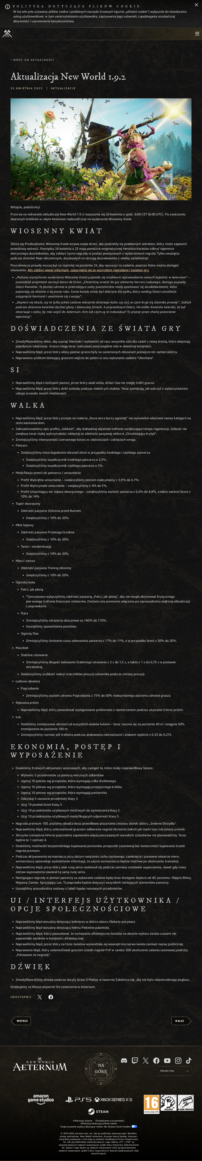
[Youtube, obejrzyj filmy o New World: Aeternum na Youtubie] (167, 1060)
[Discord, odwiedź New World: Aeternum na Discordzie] (124, 1060)
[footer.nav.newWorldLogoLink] (40, 1064)
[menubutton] (197, 34)
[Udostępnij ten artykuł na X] (40, 997)
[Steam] (99, 1112)
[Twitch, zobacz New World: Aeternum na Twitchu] (135, 1060)
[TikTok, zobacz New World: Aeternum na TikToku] (188, 1060)
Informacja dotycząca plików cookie (99, 1123)
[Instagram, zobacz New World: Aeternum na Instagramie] (178, 1060)
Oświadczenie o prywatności (109, 1120)
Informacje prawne (82, 1120)
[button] (101, 149)
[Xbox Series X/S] (113, 1100)
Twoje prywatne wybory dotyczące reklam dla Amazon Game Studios (98, 1126)
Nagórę (101, 1069)
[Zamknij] (196, 5)
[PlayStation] (78, 1100)
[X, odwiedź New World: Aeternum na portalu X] (146, 1061)
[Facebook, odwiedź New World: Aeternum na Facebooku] (156, 1060)
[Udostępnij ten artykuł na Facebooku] (51, 997)
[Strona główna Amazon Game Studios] (41, 1100)
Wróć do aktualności (33, 59)
